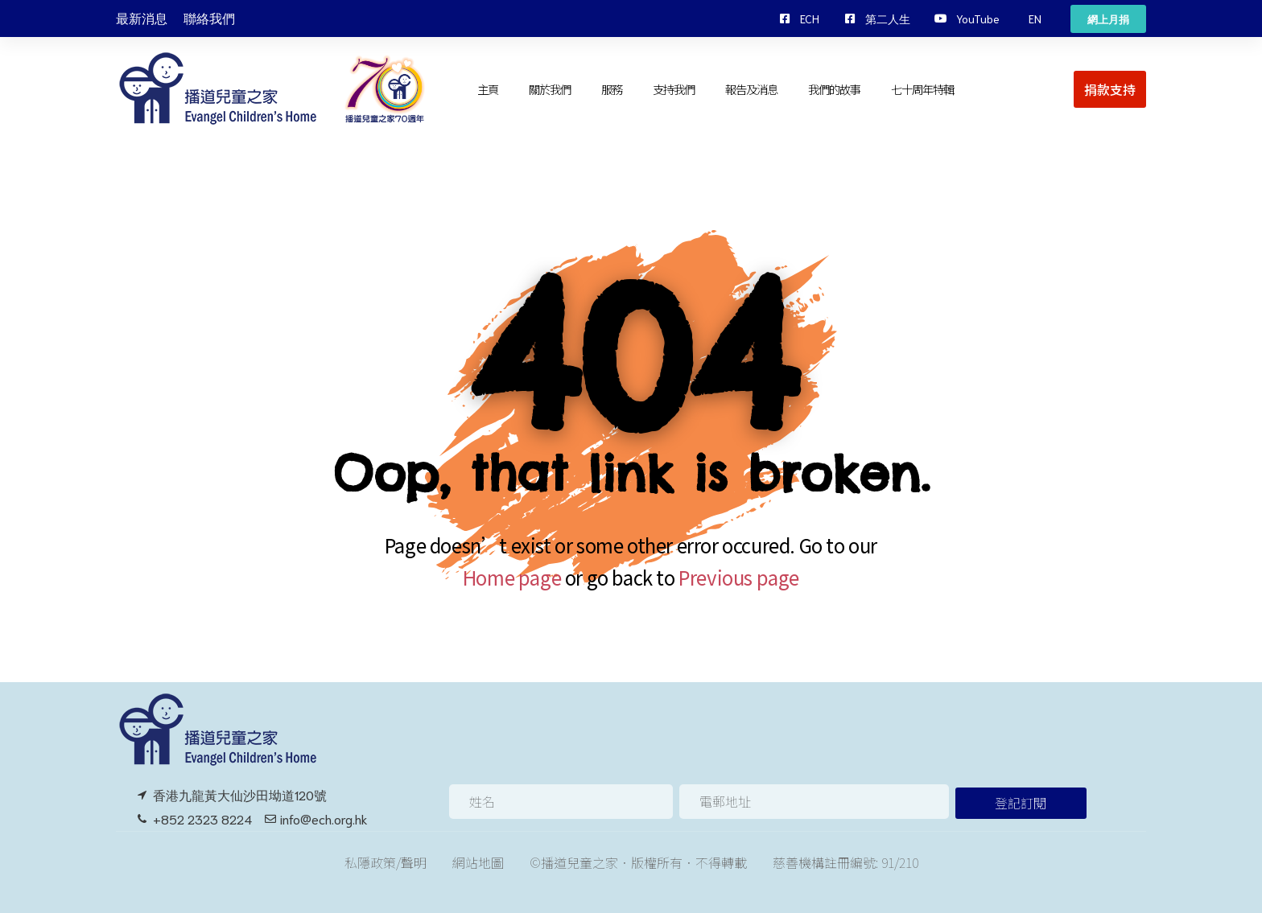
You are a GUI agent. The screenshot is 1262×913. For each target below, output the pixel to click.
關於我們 (550, 88)
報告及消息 (751, 88)
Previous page (738, 577)
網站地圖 (478, 862)
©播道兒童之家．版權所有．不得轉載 (638, 862)
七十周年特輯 (923, 88)
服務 (611, 88)
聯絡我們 (209, 18)
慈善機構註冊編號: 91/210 (845, 862)
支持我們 (674, 88)
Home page (512, 577)
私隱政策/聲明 (385, 862)
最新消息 (141, 18)
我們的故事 (834, 88)
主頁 (487, 88)
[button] (1035, 18)
